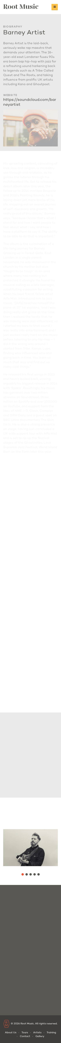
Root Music (20, 6)
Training (51, 1032)
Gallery (39, 1036)
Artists (37, 1032)
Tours (24, 1032)
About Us (10, 1032)
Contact (25, 1036)
